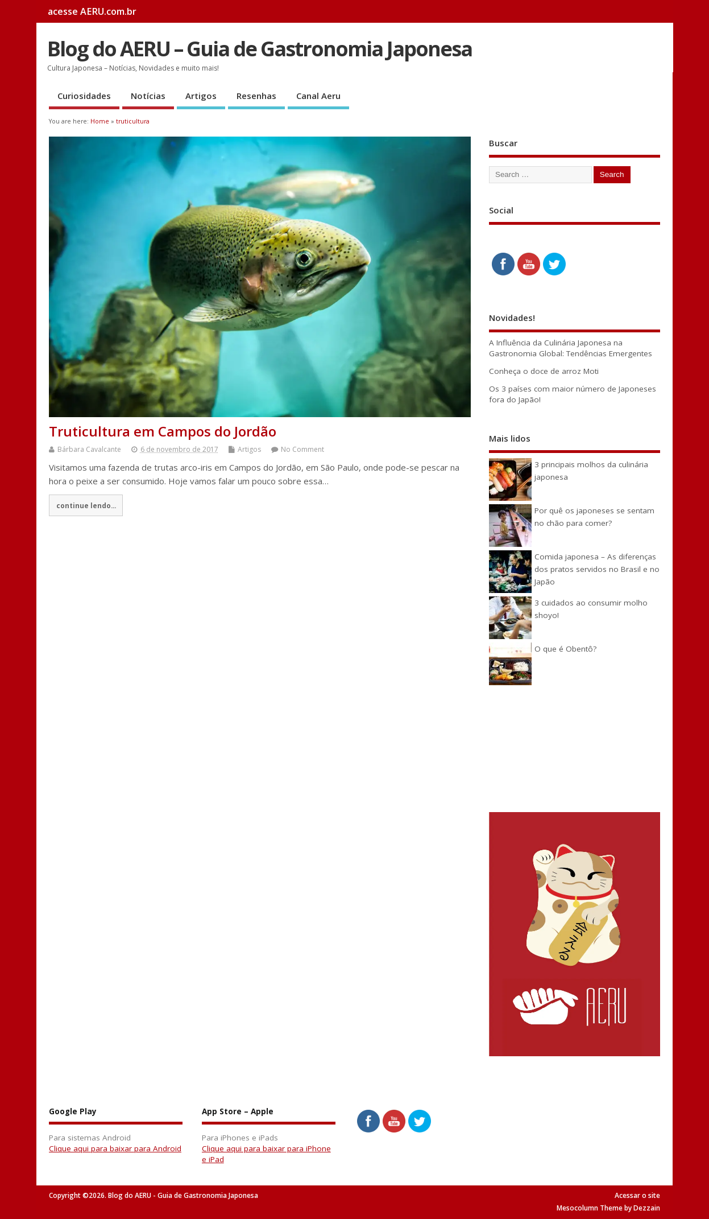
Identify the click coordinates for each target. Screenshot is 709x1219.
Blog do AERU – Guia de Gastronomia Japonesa (259, 49)
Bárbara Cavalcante (89, 449)
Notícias (148, 95)
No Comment (302, 449)
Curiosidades (84, 95)
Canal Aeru (318, 95)
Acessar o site (637, 1195)
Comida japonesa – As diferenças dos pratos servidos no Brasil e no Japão (597, 569)
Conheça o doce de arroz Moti (544, 371)
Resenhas (256, 95)
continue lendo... (86, 505)
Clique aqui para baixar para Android (115, 1148)
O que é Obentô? (565, 649)
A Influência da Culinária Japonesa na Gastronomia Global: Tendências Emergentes (570, 348)
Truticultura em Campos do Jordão (162, 431)
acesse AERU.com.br (92, 11)
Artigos (201, 95)
